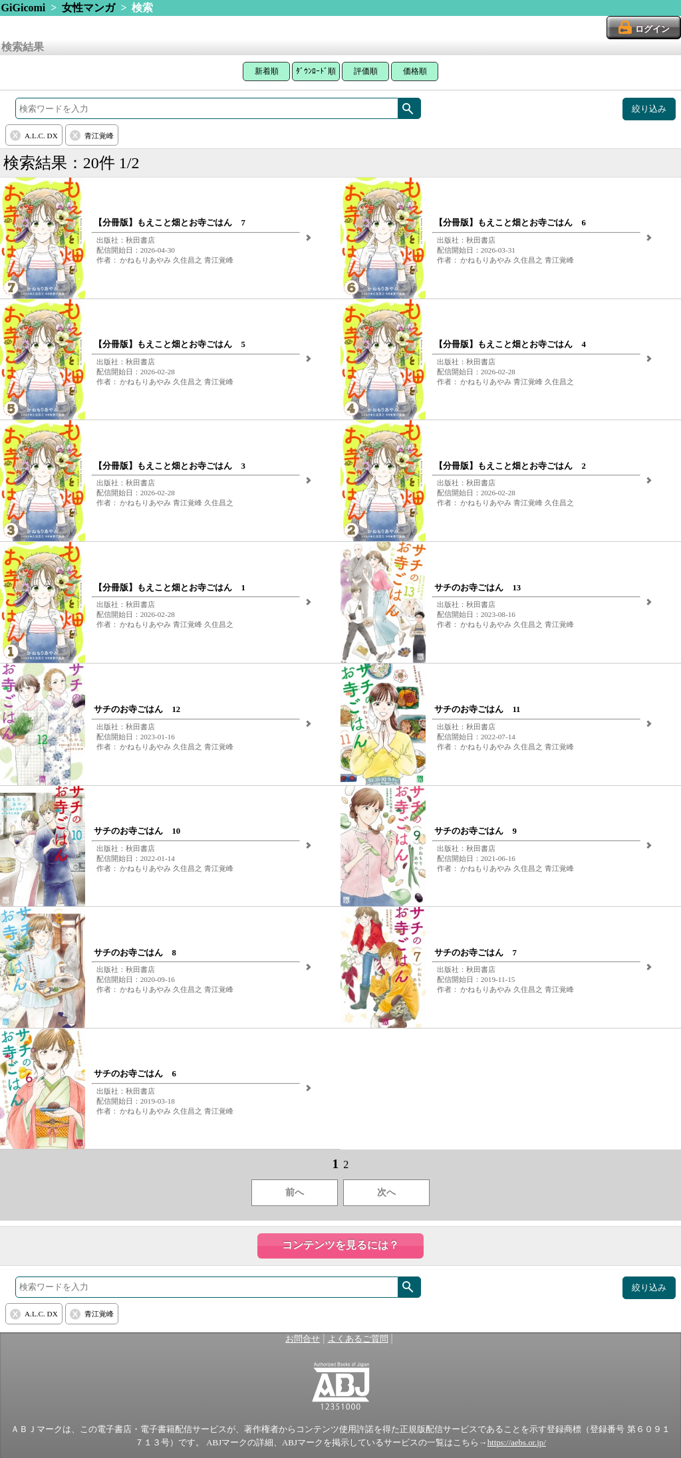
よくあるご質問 (358, 1339)
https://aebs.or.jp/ (516, 1442)
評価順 (366, 71)
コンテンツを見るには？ (340, 1245)
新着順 (267, 71)
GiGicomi (23, 7)
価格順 (415, 71)
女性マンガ (88, 7)
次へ (386, 1192)
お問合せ (302, 1339)
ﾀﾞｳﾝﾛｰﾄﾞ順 (316, 71)
